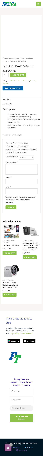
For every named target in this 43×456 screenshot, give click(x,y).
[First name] (21, 391)
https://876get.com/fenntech (21, 333)
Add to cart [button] (9, 253)
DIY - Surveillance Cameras (20, 81)
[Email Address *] (21, 408)
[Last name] (21, 400)
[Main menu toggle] (38, 4)
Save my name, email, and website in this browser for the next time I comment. (20, 199)
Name (8, 177)
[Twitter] (28, 447)
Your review (12, 162)
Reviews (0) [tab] (7, 104)
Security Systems (14, 59)
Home (5, 59)
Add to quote (12, 88)
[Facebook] (15, 447)
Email (8, 187)
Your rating (12, 156)
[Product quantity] (6, 75)
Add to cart (18, 75)
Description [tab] (7, 99)
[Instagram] (21, 450)
